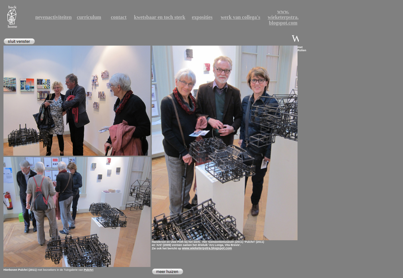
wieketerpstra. (283, 17)
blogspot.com (283, 22)
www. (283, 11)
